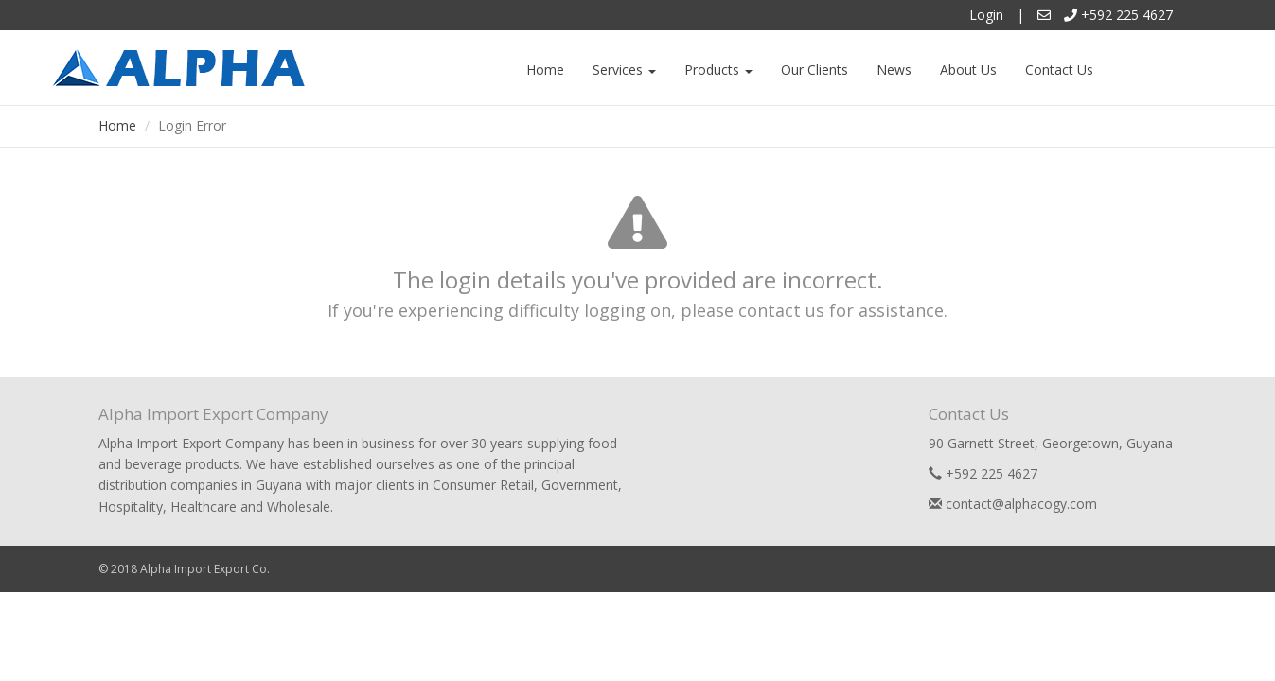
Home (545, 70)
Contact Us (1059, 70)
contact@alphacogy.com (1013, 504)
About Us (968, 70)
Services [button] (624, 70)
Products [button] (718, 70)
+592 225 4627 (1118, 15)
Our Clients (814, 70)
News (894, 70)
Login (986, 15)
